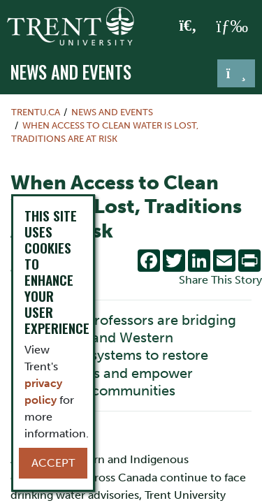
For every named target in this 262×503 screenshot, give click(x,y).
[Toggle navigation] (236, 73)
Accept (53, 462)
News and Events (70, 72)
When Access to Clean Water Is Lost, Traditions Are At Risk (104, 132)
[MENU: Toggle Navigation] (232, 26)
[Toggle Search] (188, 26)
